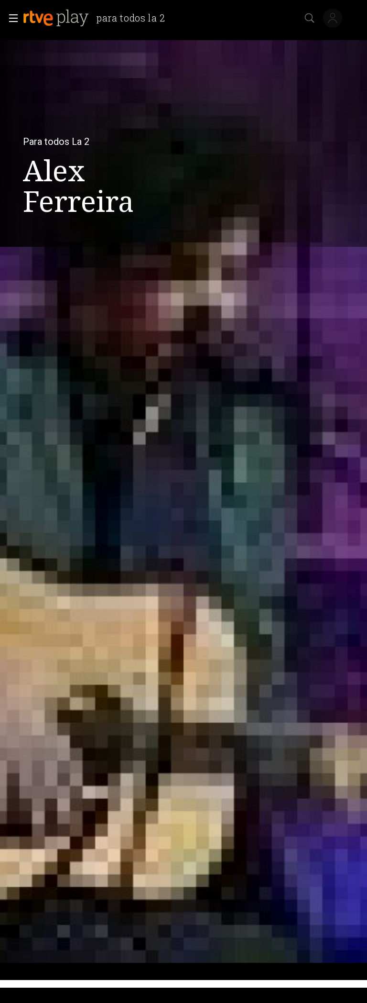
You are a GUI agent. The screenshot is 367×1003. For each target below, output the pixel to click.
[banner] (98, 18)
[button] (10, 18)
